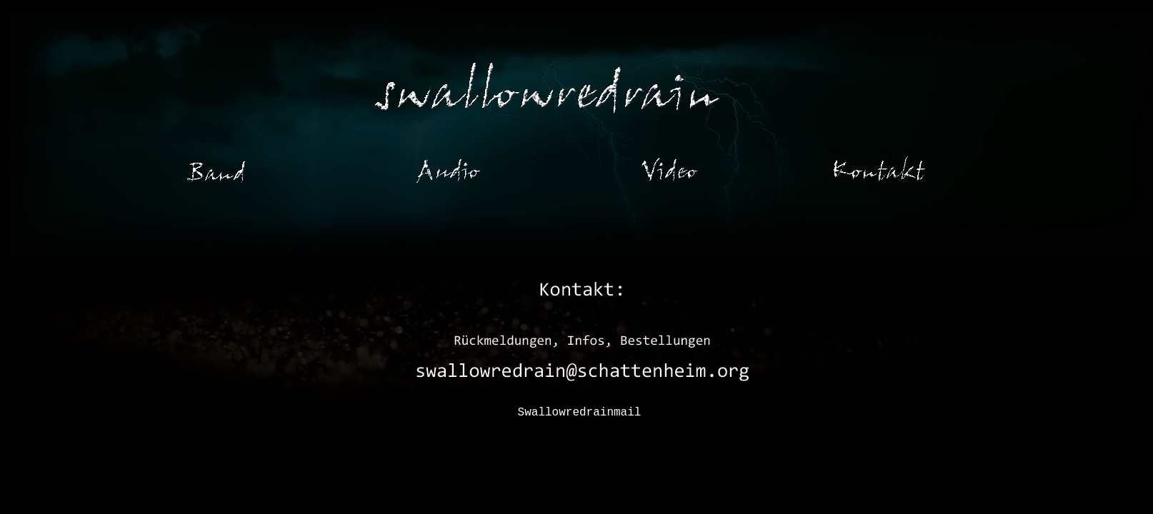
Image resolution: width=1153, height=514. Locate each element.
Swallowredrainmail (580, 412)
